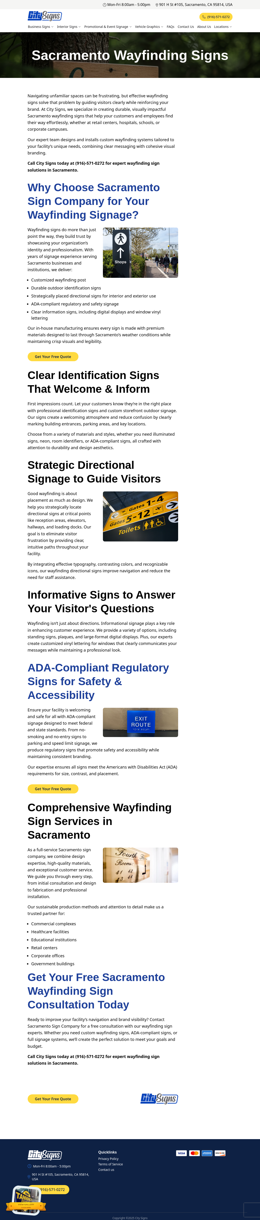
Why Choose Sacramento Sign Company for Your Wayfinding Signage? (94, 201)
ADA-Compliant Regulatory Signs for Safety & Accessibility (98, 681)
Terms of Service (110, 1164)
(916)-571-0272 (216, 17)
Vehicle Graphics (149, 26)
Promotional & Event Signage (108, 26)
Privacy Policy (108, 1158)
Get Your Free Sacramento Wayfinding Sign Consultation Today (96, 991)
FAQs (170, 26)
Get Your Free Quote (53, 356)
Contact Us (186, 26)
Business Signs (41, 26)
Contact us (106, 1169)
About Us (204, 26)
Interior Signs (69, 26)
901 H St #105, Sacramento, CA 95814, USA (194, 4)
